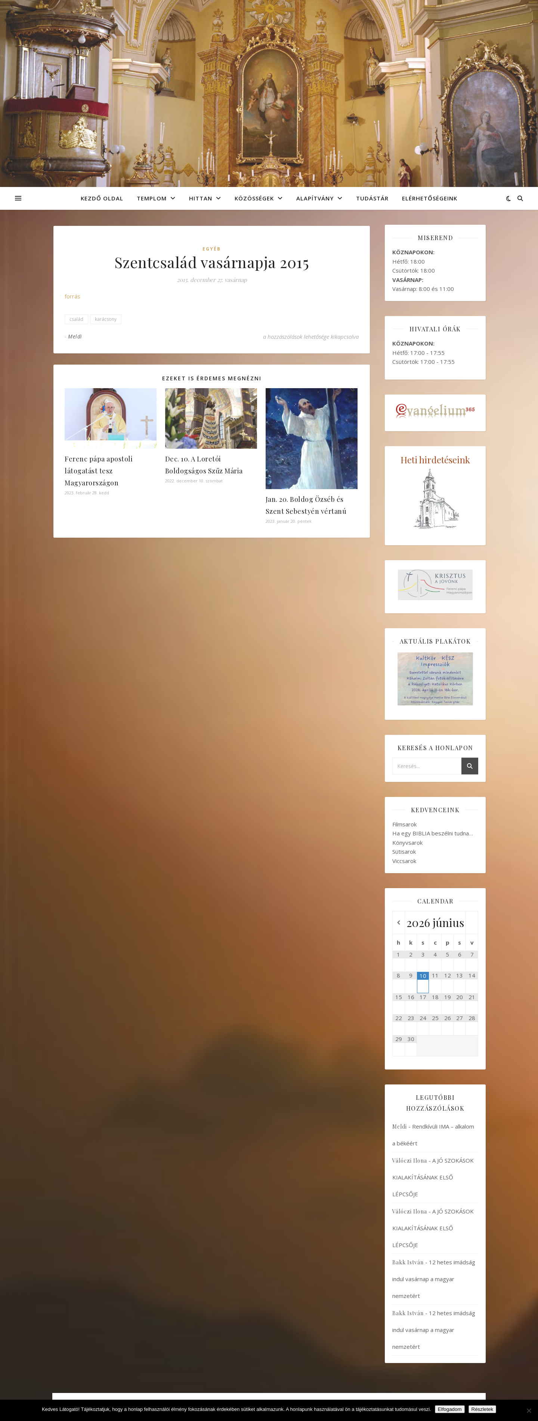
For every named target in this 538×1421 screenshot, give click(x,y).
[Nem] (528, 1410)
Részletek (482, 1409)
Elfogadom (450, 1409)
